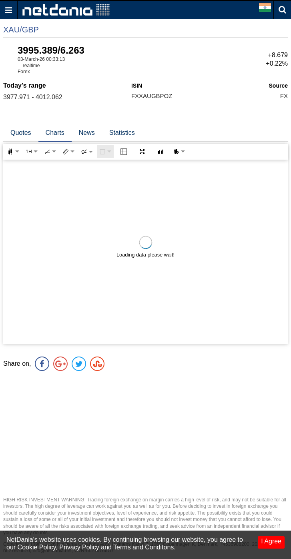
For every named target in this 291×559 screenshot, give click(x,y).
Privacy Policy (79, 547)
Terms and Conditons (143, 547)
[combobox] (86, 151)
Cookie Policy (37, 547)
